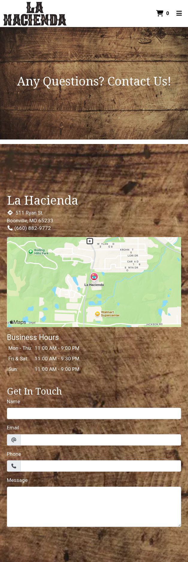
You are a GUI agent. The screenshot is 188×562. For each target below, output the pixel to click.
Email (13, 428)
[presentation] (52, 543)
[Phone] (100, 466)
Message (17, 480)
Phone (14, 454)
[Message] (94, 507)
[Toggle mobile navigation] (179, 13)
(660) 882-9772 (29, 228)
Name (13, 401)
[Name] (94, 413)
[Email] (100, 440)
